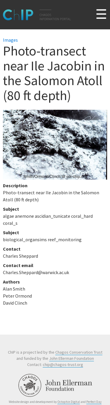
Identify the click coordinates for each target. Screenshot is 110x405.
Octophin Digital (68, 402)
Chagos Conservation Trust (78, 352)
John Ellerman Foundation (71, 358)
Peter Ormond (17, 296)
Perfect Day (94, 402)
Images (10, 40)
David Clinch (15, 303)
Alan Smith (14, 289)
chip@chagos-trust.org (63, 364)
